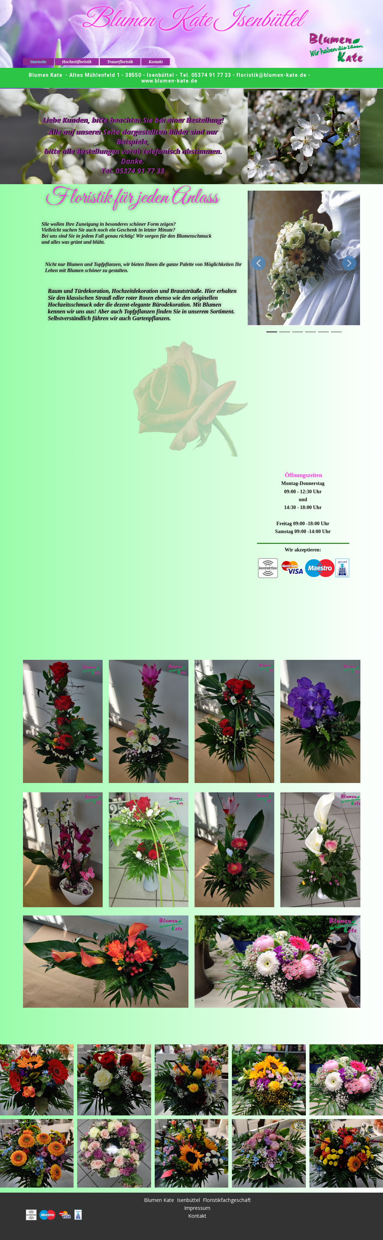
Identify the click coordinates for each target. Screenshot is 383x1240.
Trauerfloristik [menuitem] (120, 61)
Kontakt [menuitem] (156, 61)
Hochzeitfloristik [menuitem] (77, 61)
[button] (258, 263)
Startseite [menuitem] (38, 61)
